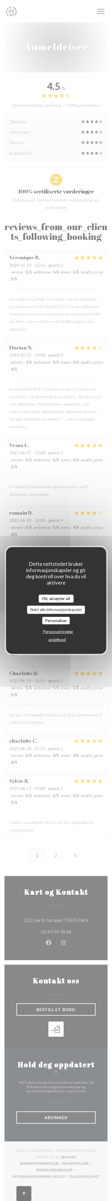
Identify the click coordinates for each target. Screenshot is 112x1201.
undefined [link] (57, 639)
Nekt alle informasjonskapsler (56, 609)
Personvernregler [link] (58, 631)
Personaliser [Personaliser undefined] (56, 620)
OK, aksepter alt (56, 598)
